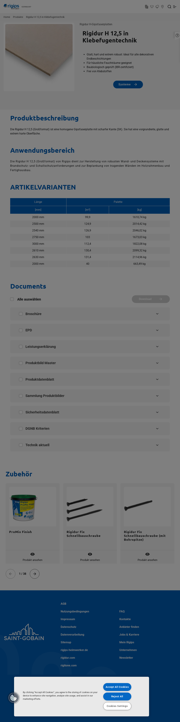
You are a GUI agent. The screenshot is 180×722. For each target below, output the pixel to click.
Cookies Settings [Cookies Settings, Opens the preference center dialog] (117, 706)
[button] (13, 697)
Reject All (117, 696)
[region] (81, 696)
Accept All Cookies (117, 687)
